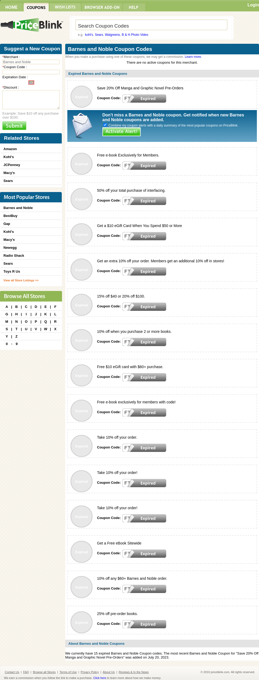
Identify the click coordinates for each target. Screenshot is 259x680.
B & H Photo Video (135, 35)
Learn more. (193, 57)
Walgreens (112, 35)
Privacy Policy (90, 672)
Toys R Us (11, 271)
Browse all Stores (44, 672)
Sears (99, 35)
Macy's (9, 173)
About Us (109, 672)
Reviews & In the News (134, 672)
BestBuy (10, 216)
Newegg (10, 248)
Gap (6, 224)
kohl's (89, 35)
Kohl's (8, 157)
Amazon (10, 149)
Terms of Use (68, 672)
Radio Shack (13, 256)
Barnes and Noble (18, 208)
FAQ (26, 672)
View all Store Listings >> (20, 280)
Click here (99, 677)
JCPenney (11, 165)
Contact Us (12, 672)
